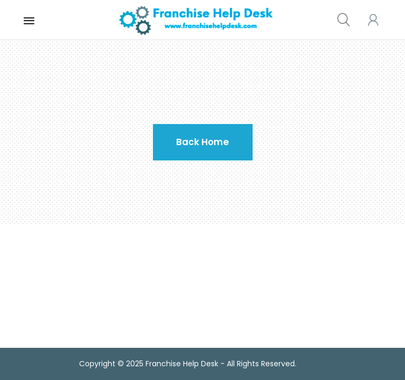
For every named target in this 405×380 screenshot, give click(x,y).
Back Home (202, 142)
